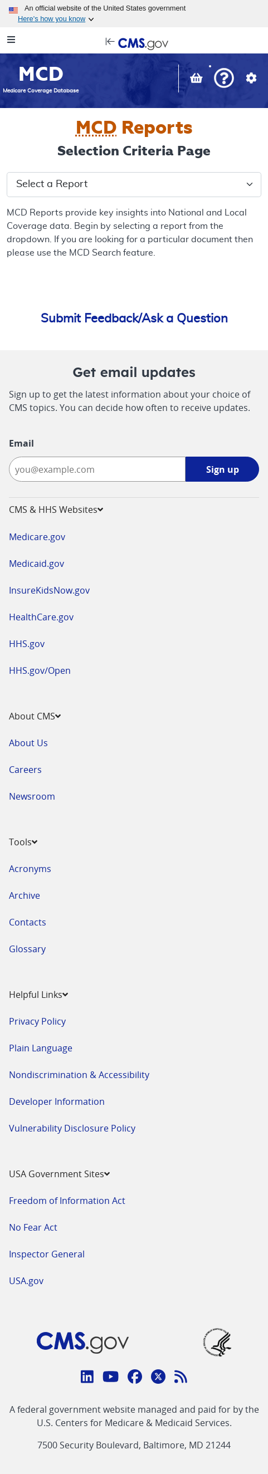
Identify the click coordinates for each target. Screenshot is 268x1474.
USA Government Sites (59, 1174)
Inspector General (47, 1254)
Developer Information (57, 1101)
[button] (224, 79)
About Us (28, 743)
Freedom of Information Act (67, 1200)
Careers (25, 769)
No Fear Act (33, 1227)
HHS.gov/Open (40, 670)
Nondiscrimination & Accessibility (79, 1075)
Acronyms (30, 869)
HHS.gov (27, 644)
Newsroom (32, 796)
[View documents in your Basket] (197, 79)
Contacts (27, 922)
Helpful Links (38, 994)
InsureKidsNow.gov (49, 590)
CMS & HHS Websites (56, 509)
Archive (24, 895)
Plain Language (40, 1048)
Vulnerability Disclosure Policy (72, 1128)
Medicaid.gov (36, 563)
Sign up (222, 469)
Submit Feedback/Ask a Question (134, 318)
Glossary (27, 949)
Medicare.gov (37, 537)
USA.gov (26, 1281)
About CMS (35, 716)
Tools (23, 842)
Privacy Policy (37, 1021)
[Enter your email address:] (97, 469)
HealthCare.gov (41, 617)
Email (21, 443)
